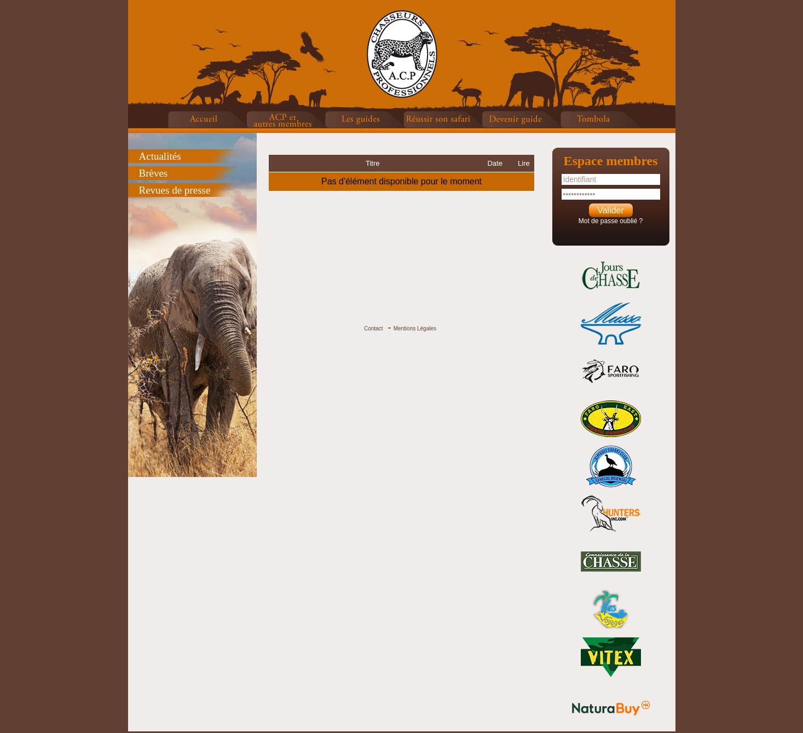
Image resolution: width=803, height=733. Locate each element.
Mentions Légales (415, 328)
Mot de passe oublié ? (611, 221)
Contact (373, 328)
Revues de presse (175, 190)
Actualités (160, 156)
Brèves (153, 173)
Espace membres (610, 161)
